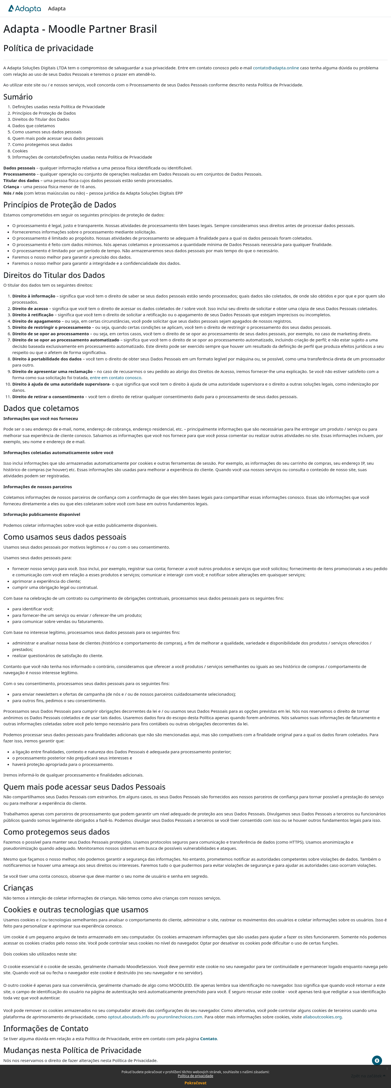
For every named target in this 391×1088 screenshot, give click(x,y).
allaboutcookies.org (322, 1016)
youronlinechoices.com (179, 1016)
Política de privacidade (195, 1075)
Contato (208, 1038)
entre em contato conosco (115, 377)
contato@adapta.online (276, 67)
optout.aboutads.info (128, 1016)
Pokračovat (196, 1082)
